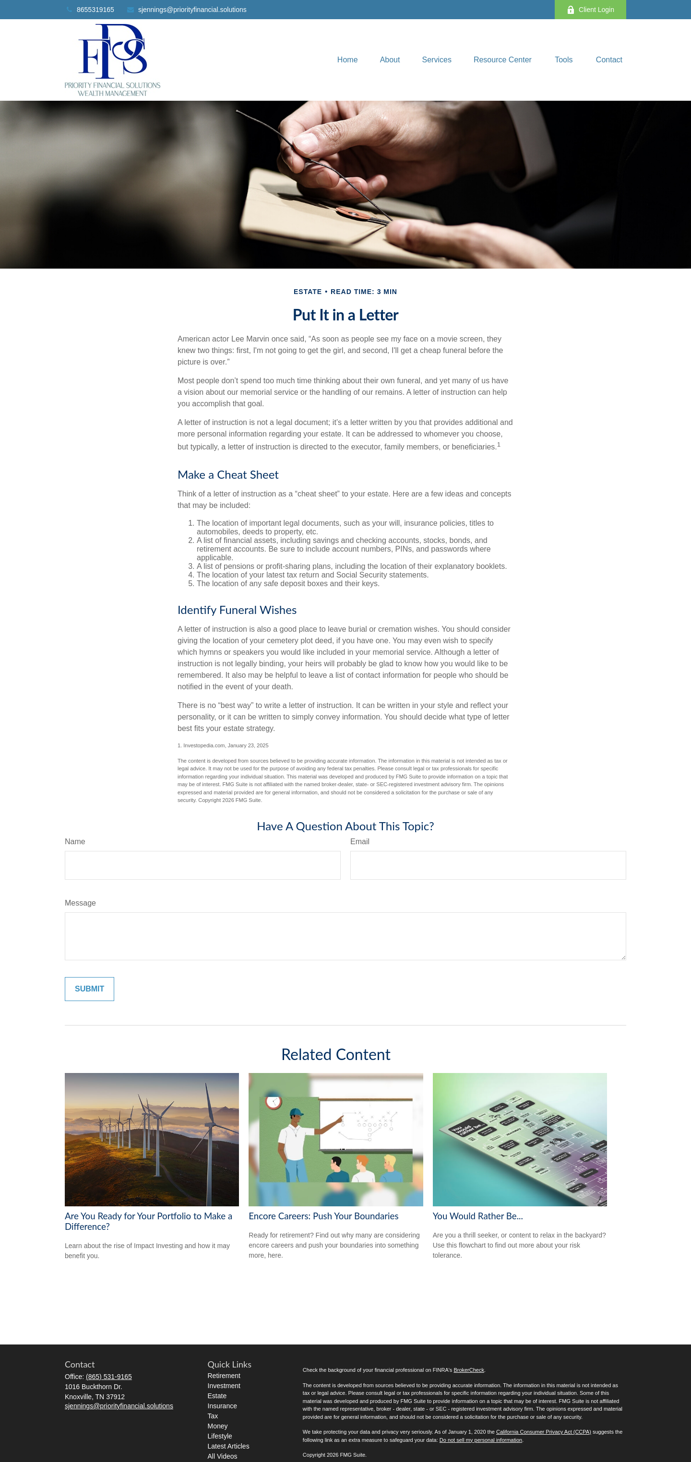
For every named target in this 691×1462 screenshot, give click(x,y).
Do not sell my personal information (481, 1440)
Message (80, 903)
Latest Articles (229, 1446)
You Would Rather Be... (478, 1216)
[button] (348, 60)
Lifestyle (220, 1436)
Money (218, 1426)
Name (75, 841)
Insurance (222, 1406)
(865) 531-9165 (109, 1376)
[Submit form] (89, 989)
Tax (213, 1416)
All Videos (223, 1456)
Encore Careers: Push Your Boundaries (323, 1216)
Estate (217, 1396)
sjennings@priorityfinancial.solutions (186, 9)
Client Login (590, 10)
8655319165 (89, 9)
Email (359, 841)
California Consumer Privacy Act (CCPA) (543, 1432)
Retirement (224, 1375)
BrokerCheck (468, 1370)
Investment (224, 1386)
